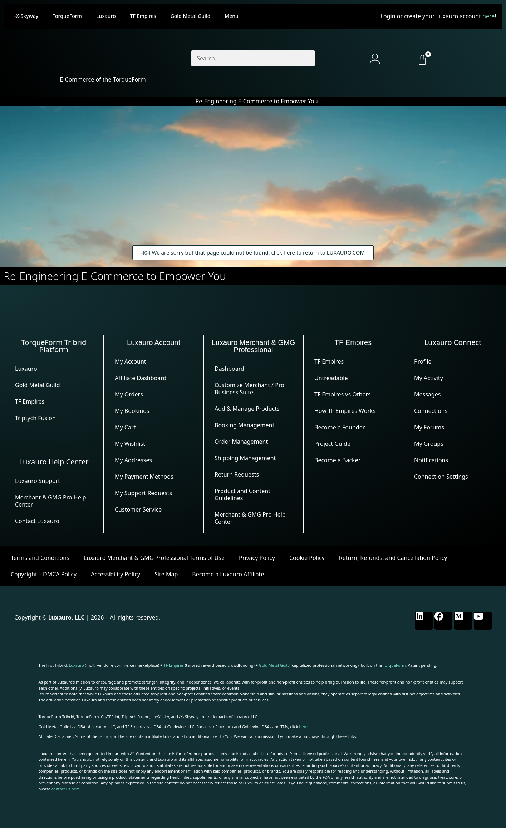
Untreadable (331, 378)
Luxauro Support (37, 481)
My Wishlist (130, 444)
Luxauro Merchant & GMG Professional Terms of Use (154, 558)
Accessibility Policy (115, 574)
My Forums (429, 427)
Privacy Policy (257, 558)
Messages (427, 394)
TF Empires (143, 16)
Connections (430, 411)
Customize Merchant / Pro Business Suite (249, 388)
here (488, 16)
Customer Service (138, 509)
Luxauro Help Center (54, 462)
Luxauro (106, 16)
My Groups (428, 444)
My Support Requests (143, 493)
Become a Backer (337, 460)
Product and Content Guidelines (242, 494)
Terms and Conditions (40, 558)
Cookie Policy (307, 558)
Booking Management (244, 425)
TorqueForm (67, 16)
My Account (130, 361)
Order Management (241, 441)
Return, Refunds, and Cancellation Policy (393, 558)
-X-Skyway (26, 16)
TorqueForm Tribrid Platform (54, 345)
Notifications (431, 460)
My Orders (129, 394)
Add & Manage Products (247, 409)
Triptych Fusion (35, 418)
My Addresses (133, 460)
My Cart (125, 427)
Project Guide (332, 444)
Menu (231, 16)
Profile (422, 361)
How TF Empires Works (344, 411)
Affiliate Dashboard (140, 378)
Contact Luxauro (37, 521)
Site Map (166, 574)
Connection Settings (441, 476)
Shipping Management (245, 458)
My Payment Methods (144, 476)
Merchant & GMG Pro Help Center (50, 500)
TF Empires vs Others (342, 394)
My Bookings (132, 411)
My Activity (428, 378)
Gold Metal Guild (191, 16)
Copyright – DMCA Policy (44, 574)
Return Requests (237, 474)
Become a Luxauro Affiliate (228, 574)
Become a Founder (339, 427)
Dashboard (229, 369)
